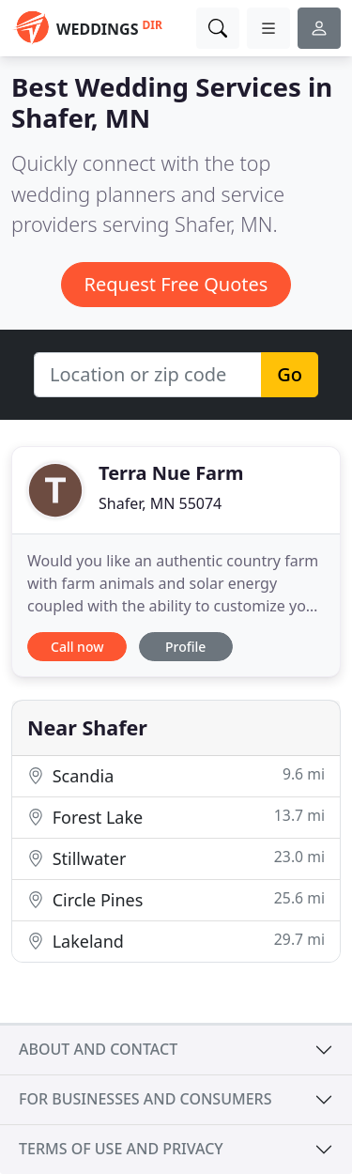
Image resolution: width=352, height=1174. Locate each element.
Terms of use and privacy (121, 1148)
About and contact (98, 1049)
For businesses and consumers (145, 1099)
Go (289, 374)
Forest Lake (176, 816)
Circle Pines (176, 899)
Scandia (176, 775)
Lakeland (176, 940)
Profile (185, 647)
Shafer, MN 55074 (160, 503)
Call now (77, 647)
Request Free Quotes (176, 284)
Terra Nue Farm (171, 473)
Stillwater (176, 858)
